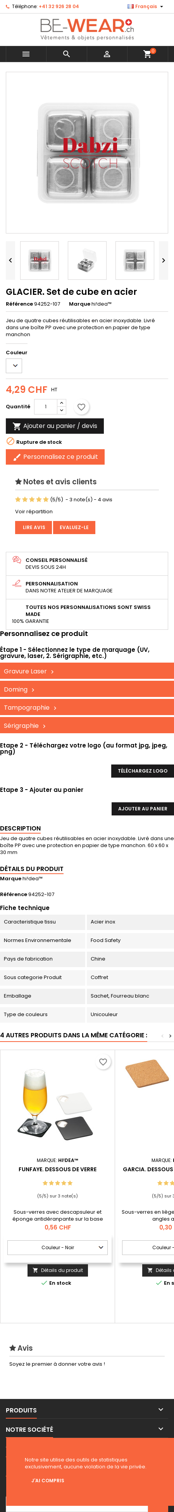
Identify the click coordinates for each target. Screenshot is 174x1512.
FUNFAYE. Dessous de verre (57, 1169)
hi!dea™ (32, 878)
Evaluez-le (74, 527)
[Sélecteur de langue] (146, 6)
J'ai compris (47, 1480)
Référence (19, 304)
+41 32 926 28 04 (59, 6)
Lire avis (33, 527)
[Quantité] (45, 406)
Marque (79, 304)
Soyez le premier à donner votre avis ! (57, 1364)
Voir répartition (34, 511)
